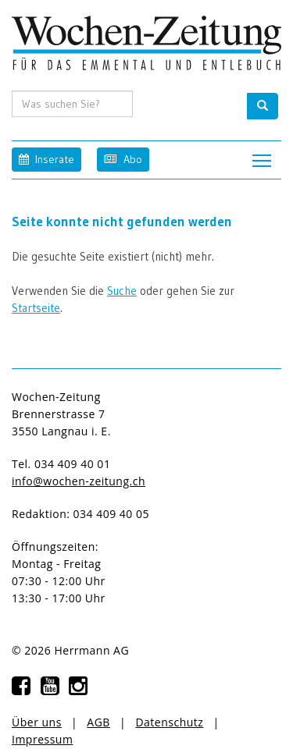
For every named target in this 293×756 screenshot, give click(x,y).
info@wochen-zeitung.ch (78, 481)
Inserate (46, 158)
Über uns (37, 722)
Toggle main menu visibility (262, 156)
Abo (122, 158)
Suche (122, 290)
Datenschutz (169, 722)
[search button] (262, 106)
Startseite (36, 307)
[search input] (72, 104)
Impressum (42, 739)
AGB (98, 722)
